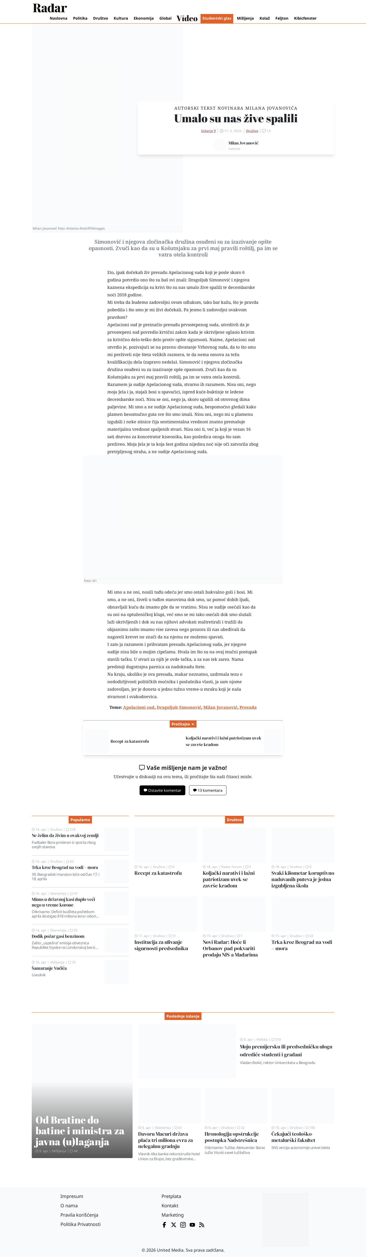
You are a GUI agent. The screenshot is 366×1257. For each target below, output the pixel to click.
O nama (69, 1205)
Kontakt (170, 1205)
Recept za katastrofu (130, 741)
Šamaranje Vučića (49, 968)
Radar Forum (231, 867)
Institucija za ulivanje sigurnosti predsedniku (161, 945)
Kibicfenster (305, 18)
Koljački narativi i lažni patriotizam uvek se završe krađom (229, 879)
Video (187, 18)
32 (241, 1127)
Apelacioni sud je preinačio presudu (143, 324)
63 (70, 861)
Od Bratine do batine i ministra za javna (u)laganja (80, 1130)
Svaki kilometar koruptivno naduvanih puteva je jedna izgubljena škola (302, 879)
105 (310, 1127)
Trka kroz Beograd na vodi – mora (65, 867)
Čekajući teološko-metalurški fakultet (293, 1137)
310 (276, 1039)
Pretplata (171, 1196)
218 (70, 829)
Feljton (282, 18)
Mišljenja (245, 18)
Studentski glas (216, 18)
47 (73, 893)
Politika (80, 18)
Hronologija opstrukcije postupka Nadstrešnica (232, 1137)
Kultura (121, 18)
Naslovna (58, 18)
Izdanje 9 (208, 131)
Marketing (173, 1215)
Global (165, 18)
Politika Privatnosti (80, 1224)
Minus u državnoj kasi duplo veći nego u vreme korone (63, 902)
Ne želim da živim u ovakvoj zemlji (65, 835)
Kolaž (265, 18)
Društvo (100, 18)
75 (72, 962)
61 (178, 1127)
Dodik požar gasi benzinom (58, 936)
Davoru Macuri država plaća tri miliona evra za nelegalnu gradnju (165, 1140)
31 (172, 936)
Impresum (71, 1196)
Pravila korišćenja (79, 1215)
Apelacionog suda (164, 384)
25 (73, 930)
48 (73, 1151)
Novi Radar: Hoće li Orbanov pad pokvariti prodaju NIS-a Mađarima (230, 948)
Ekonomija (144, 18)
